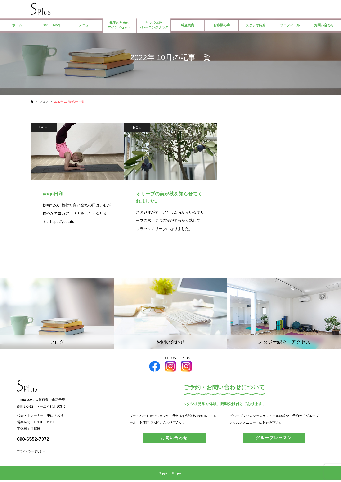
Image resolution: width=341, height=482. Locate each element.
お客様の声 (221, 26)
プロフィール (290, 26)
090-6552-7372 (33, 440)
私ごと (137, 128)
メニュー (85, 26)
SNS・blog (51, 26)
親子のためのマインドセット (119, 26)
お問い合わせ (324, 26)
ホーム (17, 26)
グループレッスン (274, 439)
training (43, 128)
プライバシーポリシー (31, 453)
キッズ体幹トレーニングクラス (153, 26)
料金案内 (187, 26)
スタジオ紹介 (256, 26)
